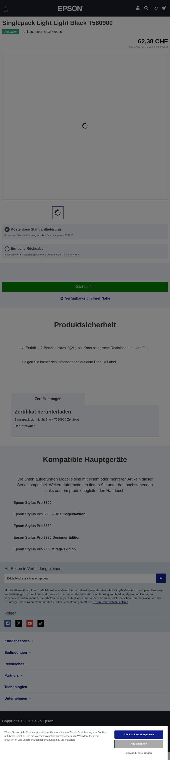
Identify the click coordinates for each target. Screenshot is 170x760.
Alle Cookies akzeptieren (139, 734)
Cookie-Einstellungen (139, 753)
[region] (84, 743)
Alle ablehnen (139, 743)
